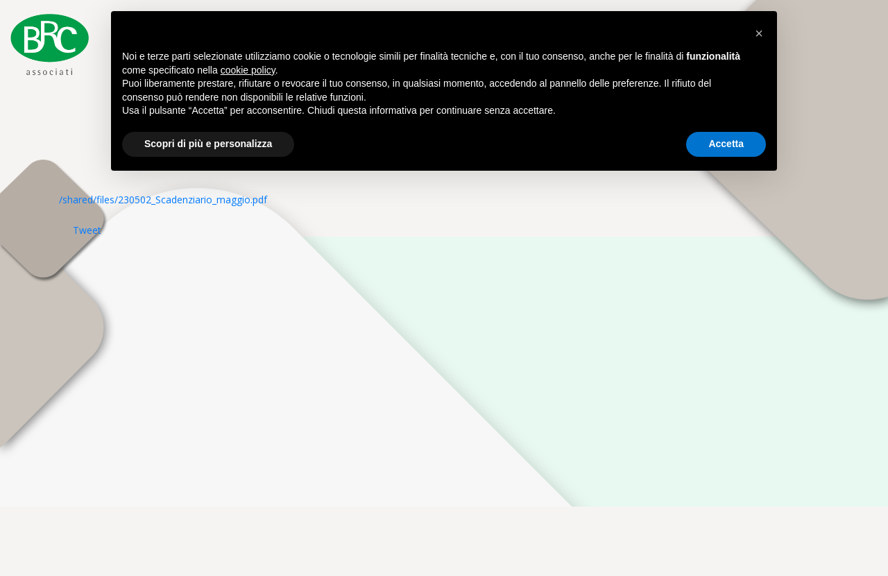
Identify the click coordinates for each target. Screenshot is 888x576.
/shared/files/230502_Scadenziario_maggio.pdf (163, 199)
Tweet (87, 230)
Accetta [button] (726, 143)
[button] (759, 33)
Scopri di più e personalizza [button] (208, 143)
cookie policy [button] (248, 70)
